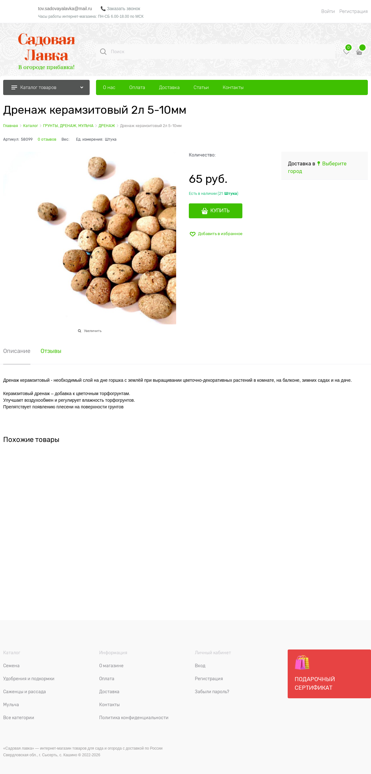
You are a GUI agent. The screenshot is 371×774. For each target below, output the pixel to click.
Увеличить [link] (92, 331)
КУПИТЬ (220, 211)
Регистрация (353, 11)
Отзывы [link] (51, 351)
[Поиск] (103, 51)
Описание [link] (16, 351)
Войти (328, 11)
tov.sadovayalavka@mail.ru (65, 8)
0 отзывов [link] (47, 139)
